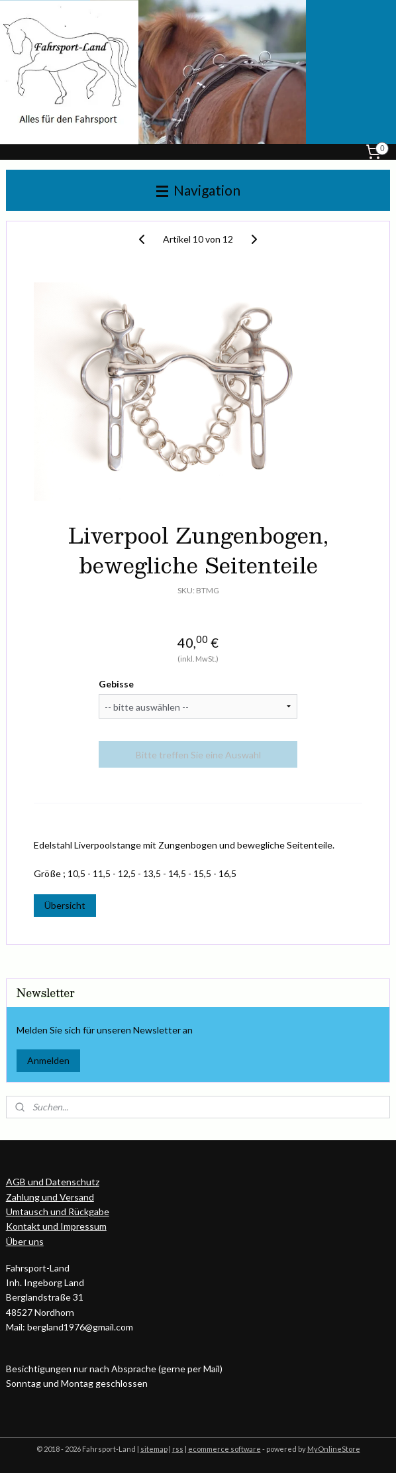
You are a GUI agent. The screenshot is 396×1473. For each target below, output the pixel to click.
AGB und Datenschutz (52, 1181)
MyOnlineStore (333, 1448)
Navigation (198, 190)
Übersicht (64, 905)
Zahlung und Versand (50, 1197)
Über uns (25, 1241)
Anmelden (48, 1060)
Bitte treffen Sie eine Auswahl (198, 754)
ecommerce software (224, 1448)
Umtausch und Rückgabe (57, 1211)
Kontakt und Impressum (56, 1226)
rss (177, 1448)
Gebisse (116, 683)
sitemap (154, 1448)
